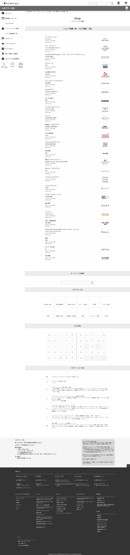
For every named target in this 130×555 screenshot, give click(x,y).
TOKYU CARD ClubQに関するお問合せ (102, 525)
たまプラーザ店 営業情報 (12, 59)
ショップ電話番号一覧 (11, 33)
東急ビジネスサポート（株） (24, 539)
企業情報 (99, 514)
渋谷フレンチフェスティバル (42, 509)
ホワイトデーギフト (20, 496)
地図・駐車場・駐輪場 (11, 53)
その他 (106, 314)
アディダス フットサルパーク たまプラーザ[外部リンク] (65, 375)
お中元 (17, 498)
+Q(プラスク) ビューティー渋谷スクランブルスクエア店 (82, 483)
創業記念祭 (38, 511)
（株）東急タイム (22, 541)
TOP (128, 464)
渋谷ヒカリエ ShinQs (22, 474)
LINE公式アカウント (61, 505)
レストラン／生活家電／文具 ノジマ (59, 380)
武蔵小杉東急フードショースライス (23, 483)
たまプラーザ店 (8, 8)
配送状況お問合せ (21, 67)
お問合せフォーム (101, 498)
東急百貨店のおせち (40, 525)
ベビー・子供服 (83, 303)
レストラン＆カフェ (10, 43)
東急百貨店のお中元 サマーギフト (43, 520)
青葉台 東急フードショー (101, 478)
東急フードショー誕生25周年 (42, 503)
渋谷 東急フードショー (42, 478)
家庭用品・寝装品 (71, 314)
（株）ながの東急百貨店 (23, 543)
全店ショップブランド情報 (4, 67)
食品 (83, 314)
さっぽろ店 (78, 474)
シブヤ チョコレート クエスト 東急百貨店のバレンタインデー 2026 (44, 497)
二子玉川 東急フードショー (82, 478)
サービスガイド (9, 48)
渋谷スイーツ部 (80, 505)
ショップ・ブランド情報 (46, 11)
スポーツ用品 (106, 303)
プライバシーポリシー (102, 520)
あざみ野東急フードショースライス (43, 483)
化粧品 (94, 303)
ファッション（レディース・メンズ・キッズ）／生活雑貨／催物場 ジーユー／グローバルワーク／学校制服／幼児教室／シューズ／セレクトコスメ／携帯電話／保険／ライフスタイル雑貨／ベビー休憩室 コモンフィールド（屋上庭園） (80, 397)
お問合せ (12, 66)
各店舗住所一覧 (100, 496)
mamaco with (80, 503)
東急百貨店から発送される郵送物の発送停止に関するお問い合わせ (105, 503)
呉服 (48, 314)
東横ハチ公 (79, 507)
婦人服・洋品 (48, 303)
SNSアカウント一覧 (101, 522)
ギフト (17, 507)
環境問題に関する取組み (102, 518)
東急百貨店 (29, 11)
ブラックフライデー (40, 513)
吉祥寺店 (39, 474)
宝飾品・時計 (59, 314)
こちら (30, 443)
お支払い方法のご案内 (61, 503)
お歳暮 (17, 500)
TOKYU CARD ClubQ (61, 496)
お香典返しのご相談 (61, 507)
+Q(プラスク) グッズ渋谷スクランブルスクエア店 (102, 483)
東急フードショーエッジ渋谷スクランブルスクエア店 (62, 479)
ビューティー (19, 503)
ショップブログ (9, 23)
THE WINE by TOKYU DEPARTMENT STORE (64, 483)
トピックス (8, 13)
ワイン (17, 505)
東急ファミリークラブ (61, 498)
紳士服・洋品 (71, 303)
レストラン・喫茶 (94, 314)
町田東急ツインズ (100, 474)
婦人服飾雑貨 (59, 303)
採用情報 (99, 516)
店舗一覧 (118, 4)
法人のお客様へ (60, 509)
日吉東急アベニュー (21, 478)
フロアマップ (8, 38)
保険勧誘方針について (102, 528)
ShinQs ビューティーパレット (24, 486)
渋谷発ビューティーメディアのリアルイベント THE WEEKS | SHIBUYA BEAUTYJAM (44, 516)
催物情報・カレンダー (11, 18)
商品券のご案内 (60, 500)
